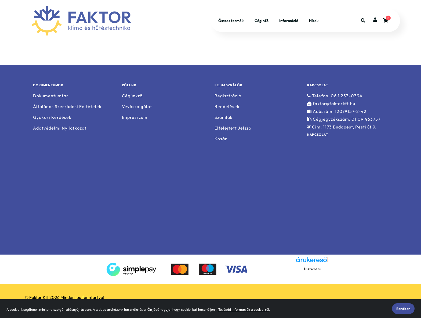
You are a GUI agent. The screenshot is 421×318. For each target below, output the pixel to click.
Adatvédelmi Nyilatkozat (59, 128)
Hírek (314, 21)
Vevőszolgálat (137, 106)
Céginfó (261, 21)
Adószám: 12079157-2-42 (336, 111)
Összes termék (231, 21)
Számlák (224, 117)
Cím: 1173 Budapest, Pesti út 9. (342, 127)
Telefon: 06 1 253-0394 (334, 95)
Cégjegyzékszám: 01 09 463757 (343, 119)
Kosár (221, 138)
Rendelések (227, 106)
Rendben (403, 308)
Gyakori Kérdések (52, 117)
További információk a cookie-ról (243, 309)
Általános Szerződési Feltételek (67, 106)
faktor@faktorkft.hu (331, 103)
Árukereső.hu (312, 269)
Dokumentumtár (50, 95)
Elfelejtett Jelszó (233, 128)
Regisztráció (228, 95)
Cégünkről (133, 95)
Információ (288, 21)
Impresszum (134, 117)
